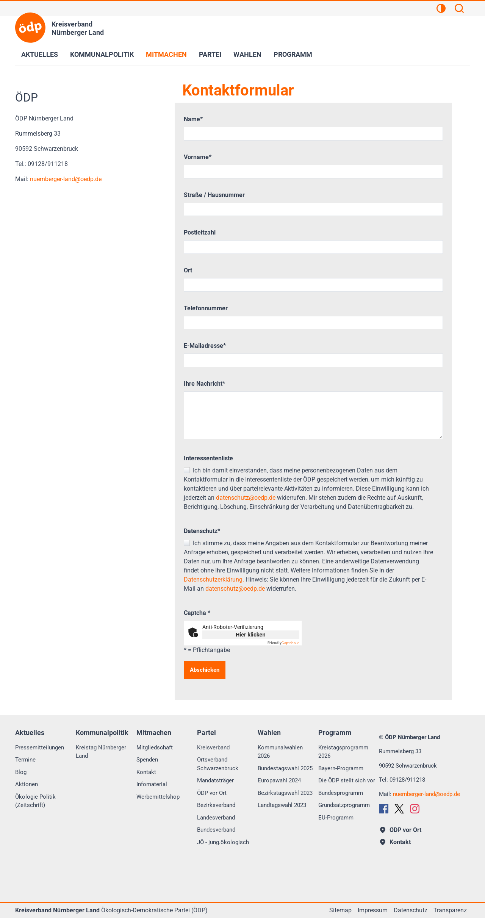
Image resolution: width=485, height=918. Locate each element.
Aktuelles (39, 54)
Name (193, 119)
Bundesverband (216, 829)
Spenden (147, 759)
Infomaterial (151, 784)
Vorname (197, 157)
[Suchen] (459, 9)
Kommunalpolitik (102, 54)
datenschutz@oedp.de (245, 497)
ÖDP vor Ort (212, 793)
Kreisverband (213, 747)
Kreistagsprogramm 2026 (343, 752)
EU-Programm (336, 817)
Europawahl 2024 (279, 780)
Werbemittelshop (158, 796)
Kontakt (146, 772)
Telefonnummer (206, 308)
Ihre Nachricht (204, 383)
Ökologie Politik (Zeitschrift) (35, 801)
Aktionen (26, 784)
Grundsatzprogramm (344, 805)
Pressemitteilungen (39, 747)
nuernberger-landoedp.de (66, 179)
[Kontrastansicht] (441, 9)
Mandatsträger (215, 780)
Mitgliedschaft (154, 747)
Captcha (197, 612)
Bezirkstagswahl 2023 (285, 793)
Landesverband (216, 817)
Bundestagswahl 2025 (285, 768)
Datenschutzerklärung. (214, 579)
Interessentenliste (208, 458)
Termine (25, 759)
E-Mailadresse (205, 345)
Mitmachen (166, 54)
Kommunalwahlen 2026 (280, 752)
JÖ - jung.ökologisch (223, 842)
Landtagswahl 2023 (282, 805)
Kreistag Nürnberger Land (101, 752)
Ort (188, 270)
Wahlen (247, 54)
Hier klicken (251, 635)
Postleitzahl (200, 232)
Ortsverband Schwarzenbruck (217, 764)
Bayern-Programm (340, 768)
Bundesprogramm (340, 793)
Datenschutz (202, 531)
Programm (293, 54)
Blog (21, 772)
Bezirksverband (216, 805)
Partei (210, 54)
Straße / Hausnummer (214, 195)
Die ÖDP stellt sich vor (346, 780)
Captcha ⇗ (283, 643)
